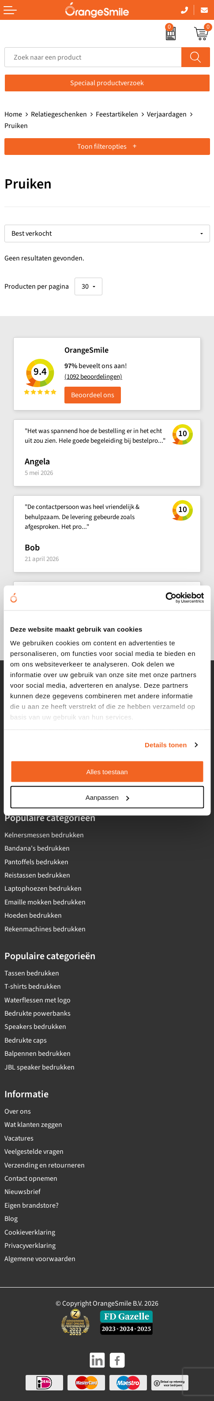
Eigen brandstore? (31, 1205)
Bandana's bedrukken (37, 848)
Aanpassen (107, 797)
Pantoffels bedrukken (36, 862)
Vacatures (19, 1138)
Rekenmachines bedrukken (45, 929)
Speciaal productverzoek (107, 83)
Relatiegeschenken (59, 114)
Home (13, 114)
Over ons (17, 1111)
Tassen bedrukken (31, 973)
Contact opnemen (30, 1178)
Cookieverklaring (29, 1232)
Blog (11, 1219)
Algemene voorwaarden (39, 1259)
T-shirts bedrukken (32, 986)
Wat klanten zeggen (33, 1125)
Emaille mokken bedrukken (45, 902)
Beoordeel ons (92, 395)
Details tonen (166, 745)
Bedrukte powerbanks (37, 1013)
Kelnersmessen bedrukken (44, 835)
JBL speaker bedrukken (39, 1067)
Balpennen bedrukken (37, 1053)
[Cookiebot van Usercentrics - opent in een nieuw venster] (165, 598)
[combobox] (93, 57)
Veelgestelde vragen (34, 1151)
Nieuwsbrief (22, 1192)
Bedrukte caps (25, 1040)
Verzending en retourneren (44, 1165)
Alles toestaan (107, 771)
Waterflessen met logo (37, 1000)
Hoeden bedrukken (33, 915)
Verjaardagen (167, 114)
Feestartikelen (117, 114)
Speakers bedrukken (35, 1027)
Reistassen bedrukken (37, 875)
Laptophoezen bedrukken (43, 888)
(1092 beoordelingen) (93, 376)
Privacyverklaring (30, 1245)
